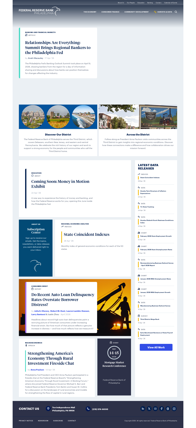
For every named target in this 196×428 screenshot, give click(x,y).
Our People (130, 2)
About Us (121, 2)
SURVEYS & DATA (165, 12)
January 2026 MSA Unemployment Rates (155, 279)
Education (141, 2)
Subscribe (58, 420)
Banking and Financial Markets (40, 32)
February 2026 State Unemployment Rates (156, 249)
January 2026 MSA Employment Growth (155, 292)
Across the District (138, 134)
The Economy (90, 12)
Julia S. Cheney (41, 310)
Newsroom (43, 420)
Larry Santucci (38, 314)
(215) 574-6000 (100, 409)
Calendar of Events (170, 2)
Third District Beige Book (149, 319)
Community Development (136, 12)
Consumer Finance (110, 12)
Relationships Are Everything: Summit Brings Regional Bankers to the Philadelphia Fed (57, 47)
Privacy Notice (26, 420)
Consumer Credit (39, 286)
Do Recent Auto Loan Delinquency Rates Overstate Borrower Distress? (62, 299)
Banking (150, 2)
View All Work (156, 347)
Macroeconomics (33, 343)
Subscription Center (36, 230)
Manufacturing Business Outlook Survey (155, 306)
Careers (158, 2)
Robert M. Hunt (57, 310)
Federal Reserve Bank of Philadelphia (39, 11)
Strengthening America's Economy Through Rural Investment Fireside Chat (51, 358)
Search (176, 12)
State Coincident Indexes (87, 234)
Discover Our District (58, 134)
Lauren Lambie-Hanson (77, 310)
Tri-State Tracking (147, 207)
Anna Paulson (37, 369)
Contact (72, 420)
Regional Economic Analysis (75, 224)
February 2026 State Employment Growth (156, 236)
